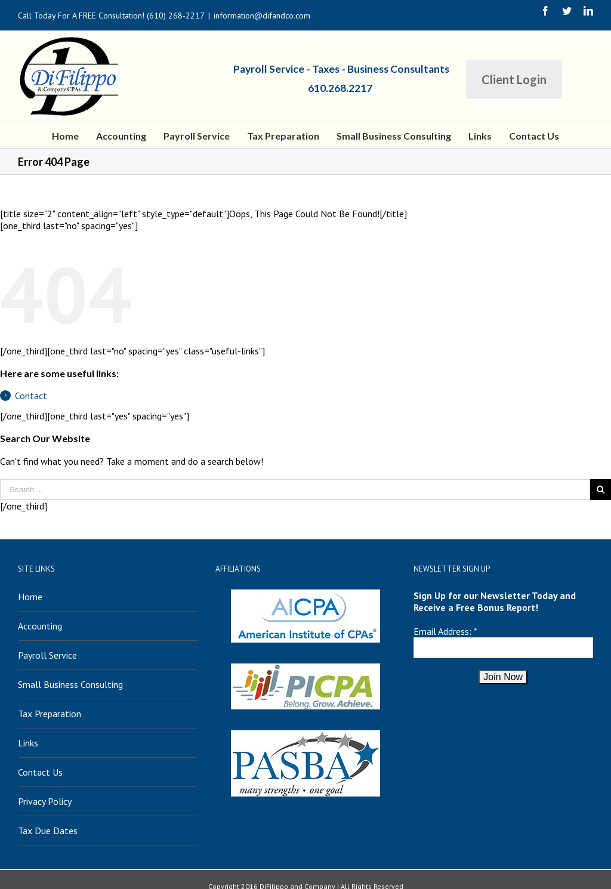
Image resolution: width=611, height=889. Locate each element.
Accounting (40, 626)
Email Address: (442, 631)
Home (30, 597)
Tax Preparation (49, 714)
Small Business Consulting (70, 684)
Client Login (514, 79)
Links (28, 743)
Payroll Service (47, 655)
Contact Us (40, 772)
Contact (31, 396)
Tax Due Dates (48, 830)
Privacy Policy (45, 801)
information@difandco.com (262, 15)
